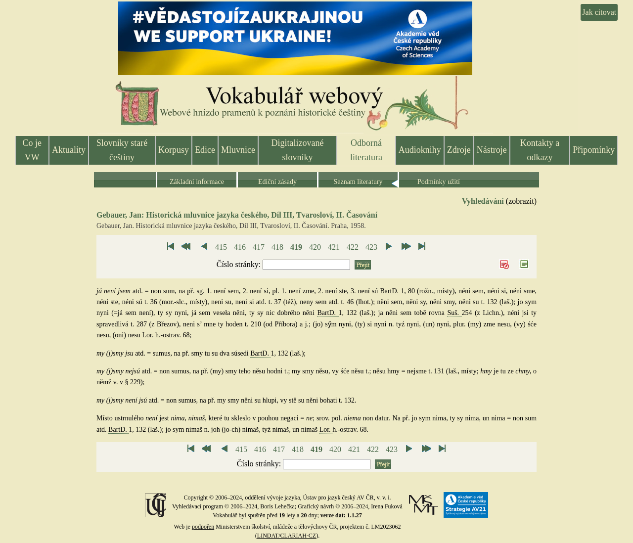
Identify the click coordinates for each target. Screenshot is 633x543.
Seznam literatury (357, 181)
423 (371, 247)
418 (277, 247)
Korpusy (173, 150)
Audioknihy (420, 150)
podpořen (203, 526)
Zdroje (459, 150)
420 (315, 247)
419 (296, 247)
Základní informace (197, 181)
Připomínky (594, 150)
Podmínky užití (438, 181)
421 (334, 247)
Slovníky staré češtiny (122, 150)
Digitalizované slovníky (297, 150)
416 (240, 247)
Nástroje (492, 150)
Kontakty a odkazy (539, 150)
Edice (205, 150)
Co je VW (32, 150)
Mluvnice (238, 150)
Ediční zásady (277, 181)
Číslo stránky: (240, 264)
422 (353, 247)
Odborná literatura (366, 150)
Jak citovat (599, 12)
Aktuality (69, 150)
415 (221, 247)
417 (259, 247)
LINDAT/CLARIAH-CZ (286, 535)
